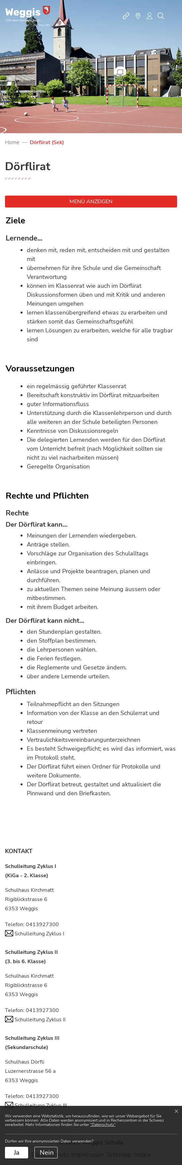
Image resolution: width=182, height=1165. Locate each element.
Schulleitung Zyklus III (36, 1105)
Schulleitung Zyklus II (35, 1019)
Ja (17, 1152)
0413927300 (42, 924)
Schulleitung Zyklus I (34, 933)
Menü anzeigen (91, 201)
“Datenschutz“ (102, 1124)
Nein (47, 1152)
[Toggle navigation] (173, 15)
